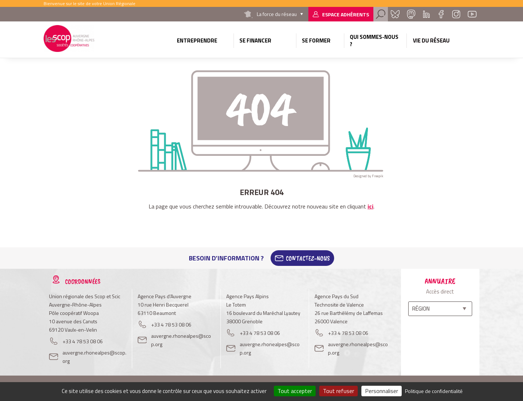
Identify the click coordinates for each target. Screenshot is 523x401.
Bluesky (395, 14)
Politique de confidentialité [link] (434, 391)
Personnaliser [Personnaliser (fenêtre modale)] (381, 390)
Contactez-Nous (308, 258)
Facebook (440, 14)
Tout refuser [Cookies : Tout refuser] (338, 390)
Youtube (472, 14)
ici (370, 206)
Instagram (456, 14)
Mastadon (411, 14)
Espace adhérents (345, 14)
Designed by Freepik (368, 176)
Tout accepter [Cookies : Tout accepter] (294, 390)
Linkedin (426, 14)
